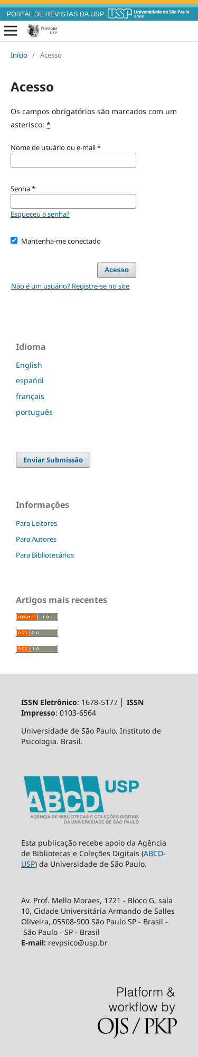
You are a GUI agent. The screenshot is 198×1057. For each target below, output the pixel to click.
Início (19, 55)
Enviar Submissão (53, 460)
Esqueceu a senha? (40, 214)
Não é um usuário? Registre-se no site (70, 286)
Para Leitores (36, 523)
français (30, 396)
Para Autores (36, 539)
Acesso (117, 270)
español (30, 380)
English (29, 365)
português (34, 412)
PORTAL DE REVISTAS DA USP (55, 14)
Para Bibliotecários (45, 555)
